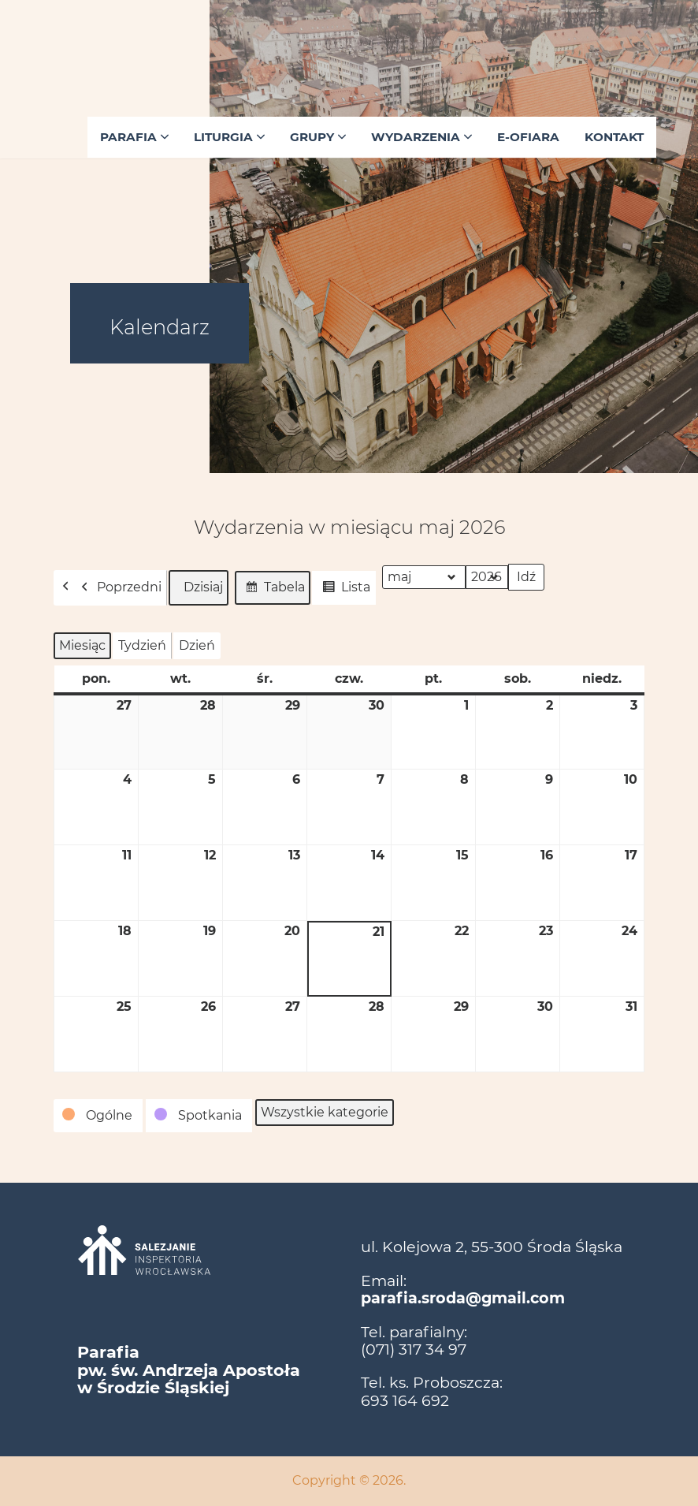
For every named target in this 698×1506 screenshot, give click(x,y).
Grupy (318, 136)
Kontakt (614, 136)
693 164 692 (405, 1400)
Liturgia (229, 136)
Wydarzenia (421, 136)
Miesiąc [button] (82, 645)
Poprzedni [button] (117, 588)
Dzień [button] (197, 645)
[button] (98, 1115)
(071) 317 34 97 (413, 1349)
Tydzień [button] (142, 645)
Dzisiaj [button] (198, 588)
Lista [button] (343, 589)
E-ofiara (528, 136)
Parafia (134, 136)
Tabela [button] (272, 589)
